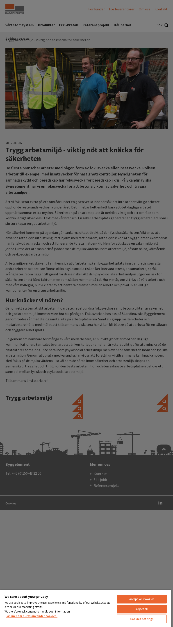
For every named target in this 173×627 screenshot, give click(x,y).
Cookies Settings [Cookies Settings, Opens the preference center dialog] (142, 619)
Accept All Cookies (141, 599)
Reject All (141, 609)
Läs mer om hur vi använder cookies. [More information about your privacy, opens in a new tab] (31, 616)
